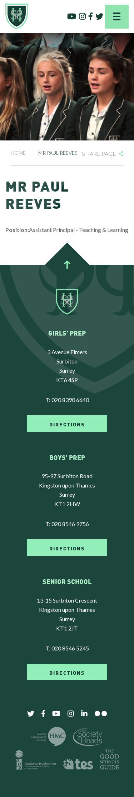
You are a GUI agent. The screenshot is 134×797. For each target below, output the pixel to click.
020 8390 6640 (70, 399)
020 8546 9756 (70, 523)
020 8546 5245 (70, 648)
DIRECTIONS (67, 423)
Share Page (99, 153)
